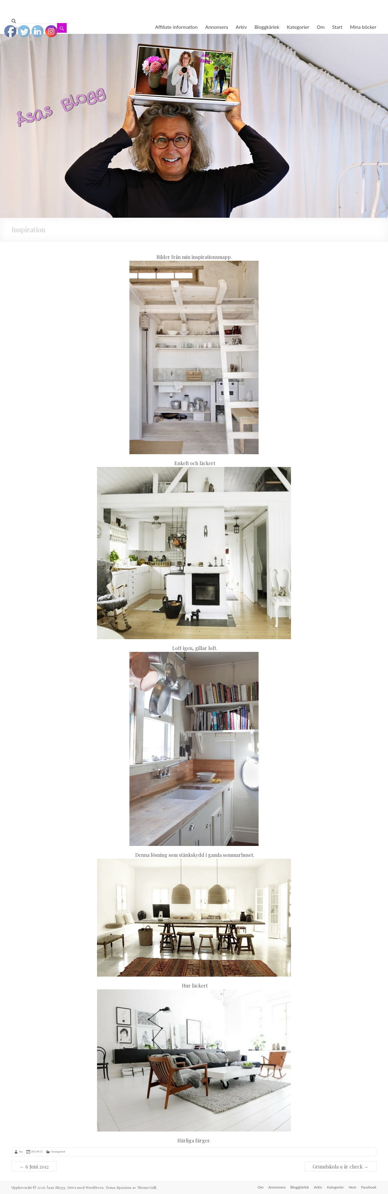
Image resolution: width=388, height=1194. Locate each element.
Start (337, 27)
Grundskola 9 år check (341, 1166)
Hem (352, 1187)
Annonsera (216, 27)
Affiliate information (176, 27)
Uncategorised (58, 1151)
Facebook (368, 1187)
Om (321, 27)
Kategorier (298, 27)
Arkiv (241, 27)
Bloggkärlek (266, 27)
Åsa (20, 1151)
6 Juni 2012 (34, 1166)
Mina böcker (363, 27)
